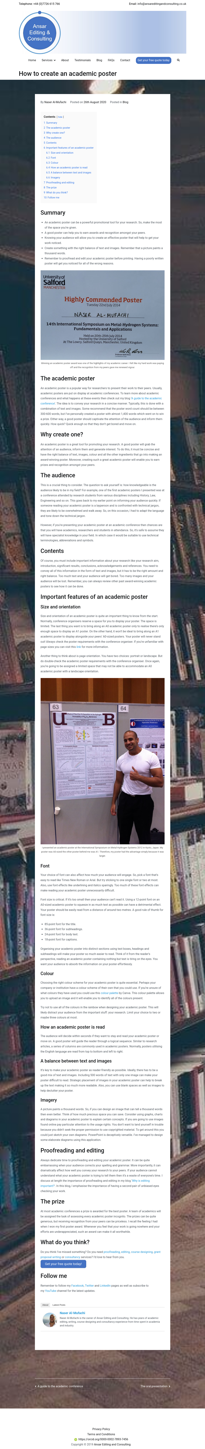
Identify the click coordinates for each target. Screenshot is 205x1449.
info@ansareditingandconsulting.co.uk (161, 4)
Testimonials (82, 60)
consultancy (72, 1257)
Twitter (89, 1284)
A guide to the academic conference (60, 1385)
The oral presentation (154, 1385)
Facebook (77, 1284)
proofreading (112, 1252)
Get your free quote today (154, 60)
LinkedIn (105, 1284)
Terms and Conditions (101, 1433)
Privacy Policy (101, 1428)
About (65, 60)
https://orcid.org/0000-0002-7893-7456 (101, 1438)
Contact (125, 60)
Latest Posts (59, 1303)
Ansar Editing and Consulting (112, 1443)
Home (32, 60)
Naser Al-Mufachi (55, 102)
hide (60, 117)
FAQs (111, 60)
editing (125, 1252)
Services (47, 60)
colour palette (109, 993)
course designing (142, 1252)
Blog (99, 60)
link (79, 647)
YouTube (50, 1289)
